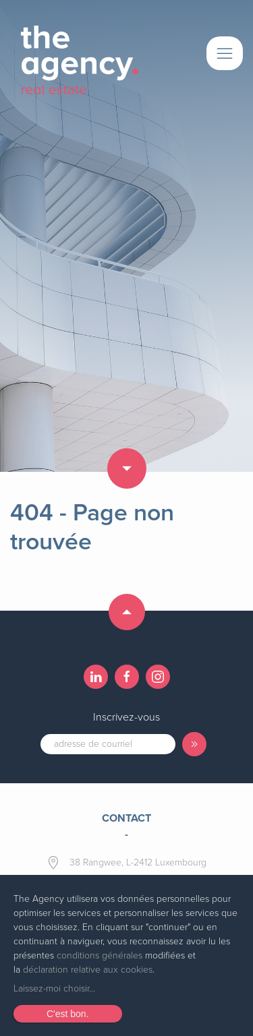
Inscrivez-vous (126, 717)
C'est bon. (68, 1013)
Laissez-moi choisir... (54, 988)
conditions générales (99, 955)
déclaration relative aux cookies (87, 969)
